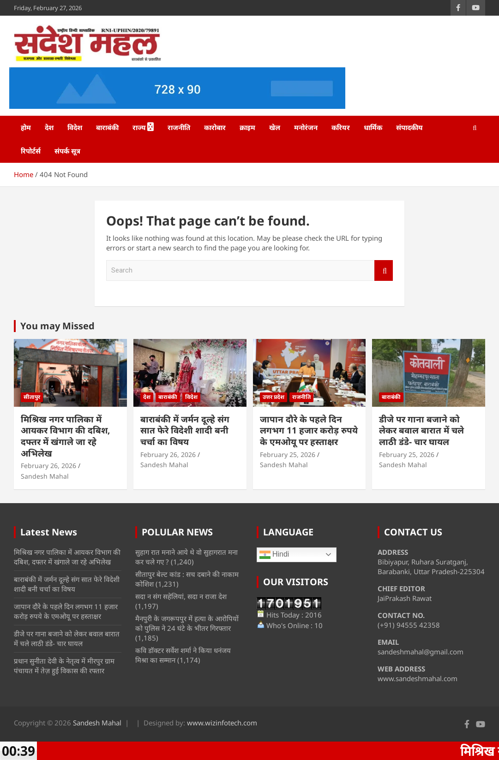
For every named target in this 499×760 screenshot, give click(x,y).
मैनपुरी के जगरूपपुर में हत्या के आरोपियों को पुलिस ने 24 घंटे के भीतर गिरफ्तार (187, 623)
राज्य (139, 127)
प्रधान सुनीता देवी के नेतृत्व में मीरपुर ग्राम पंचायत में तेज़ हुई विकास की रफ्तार (64, 665)
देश (49, 127)
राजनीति (179, 127)
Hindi (274, 554)
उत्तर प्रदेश (273, 397)
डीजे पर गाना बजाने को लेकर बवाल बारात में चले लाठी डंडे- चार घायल (421, 430)
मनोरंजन (306, 127)
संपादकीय (409, 127)
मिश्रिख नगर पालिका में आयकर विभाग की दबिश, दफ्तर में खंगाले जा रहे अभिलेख (65, 436)
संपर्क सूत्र (67, 150)
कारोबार (215, 127)
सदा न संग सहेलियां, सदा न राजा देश (181, 596)
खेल (274, 127)
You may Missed (57, 326)
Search (383, 270)
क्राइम (247, 127)
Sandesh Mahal (45, 476)
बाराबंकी (107, 127)
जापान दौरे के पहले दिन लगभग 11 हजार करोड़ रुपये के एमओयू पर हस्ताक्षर (309, 430)
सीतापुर (32, 397)
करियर (340, 127)
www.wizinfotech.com (222, 722)
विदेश (74, 127)
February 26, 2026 (48, 465)
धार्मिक (373, 127)
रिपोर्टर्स (31, 150)
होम (26, 127)
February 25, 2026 (287, 454)
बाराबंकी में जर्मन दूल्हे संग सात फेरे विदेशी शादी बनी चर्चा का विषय (184, 430)
